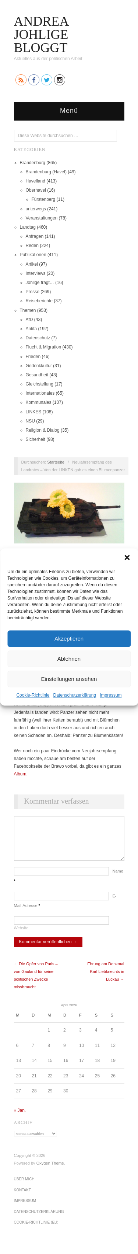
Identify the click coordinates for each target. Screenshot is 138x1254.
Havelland (35, 181)
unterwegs (36, 208)
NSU (30, 421)
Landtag (28, 227)
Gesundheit (37, 374)
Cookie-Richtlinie (32, 695)
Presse (32, 291)
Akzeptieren (69, 638)
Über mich (24, 1186)
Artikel (32, 264)
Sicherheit (35, 439)
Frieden (33, 356)
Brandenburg (32, 162)
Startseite (55, 462)
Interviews (36, 273)
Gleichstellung (39, 384)
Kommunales (39, 402)
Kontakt (22, 1197)
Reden (32, 245)
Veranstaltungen (42, 218)
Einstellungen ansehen (69, 679)
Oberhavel (36, 190)
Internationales (40, 393)
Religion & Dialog (43, 430)
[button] (127, 557)
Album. (21, 774)
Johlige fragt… (40, 282)
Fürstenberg (44, 199)
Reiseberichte (39, 300)
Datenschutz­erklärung (74, 695)
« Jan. (20, 1117)
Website (21, 935)
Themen (28, 310)
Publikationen (33, 254)
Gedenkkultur (39, 365)
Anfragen (35, 236)
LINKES (34, 411)
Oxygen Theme (50, 1170)
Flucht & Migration (43, 347)
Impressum (110, 695)
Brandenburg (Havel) (46, 171)
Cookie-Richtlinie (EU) (36, 1230)
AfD (29, 319)
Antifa (31, 328)
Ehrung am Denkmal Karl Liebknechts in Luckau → (105, 979)
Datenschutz (38, 337)
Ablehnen (69, 659)
